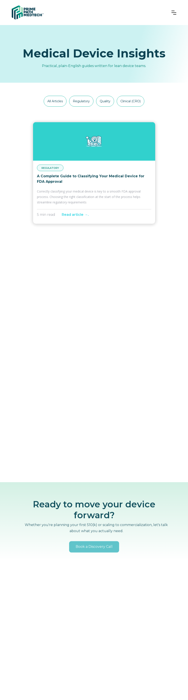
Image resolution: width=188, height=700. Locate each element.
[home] (27, 12)
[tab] (55, 101)
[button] (173, 13)
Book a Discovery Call (94, 554)
